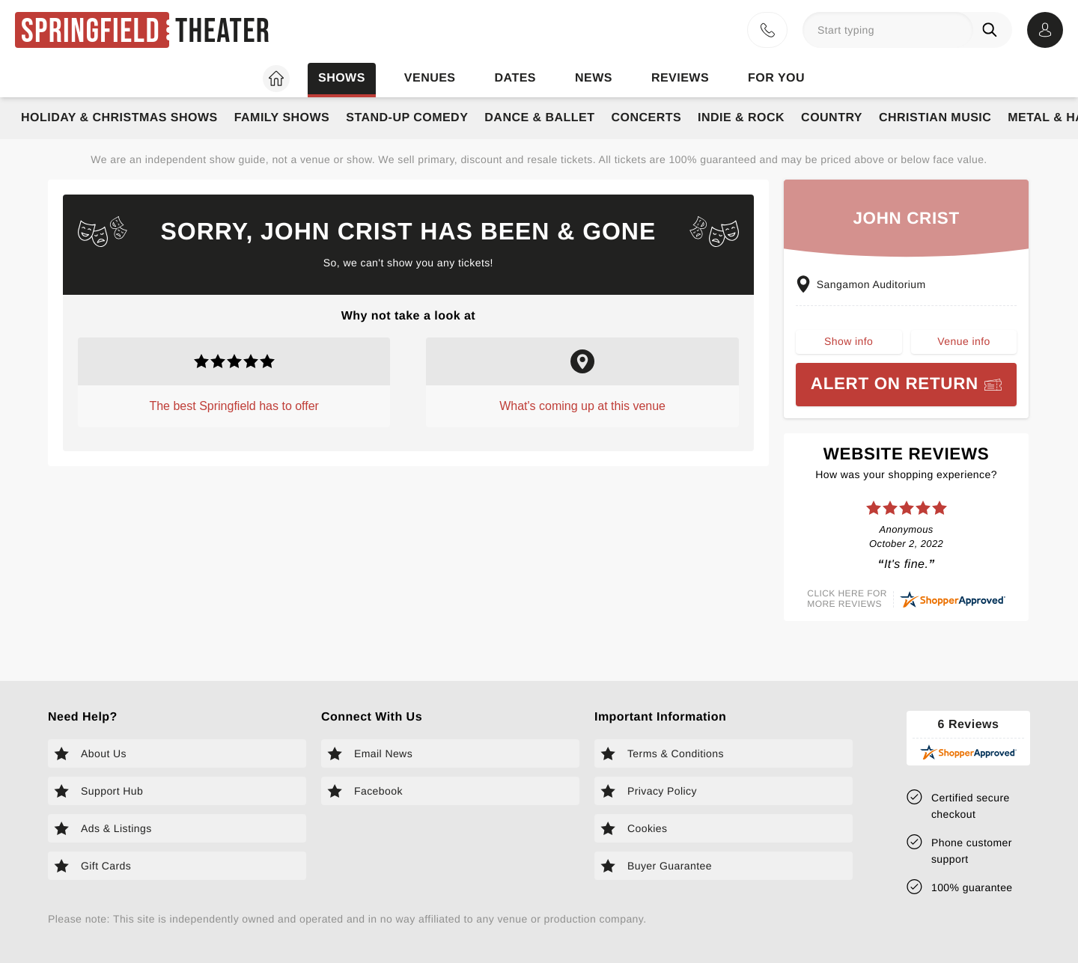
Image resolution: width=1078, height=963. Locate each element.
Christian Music (935, 117)
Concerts (646, 117)
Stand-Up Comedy (407, 117)
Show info (848, 341)
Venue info (963, 341)
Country (831, 117)
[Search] (992, 29)
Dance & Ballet (539, 117)
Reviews (680, 78)
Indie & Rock (741, 117)
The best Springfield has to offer (234, 406)
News (593, 78)
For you (776, 78)
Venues (430, 78)
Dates (515, 78)
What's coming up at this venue (582, 406)
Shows (341, 78)
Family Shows (282, 117)
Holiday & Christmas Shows (119, 117)
